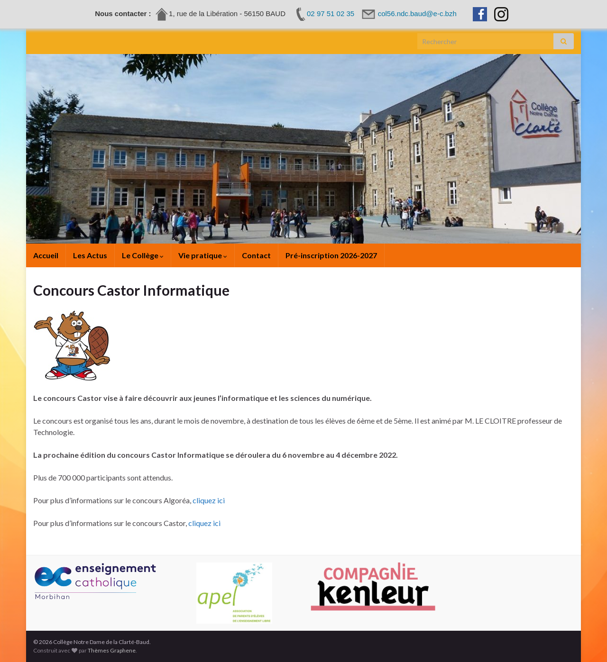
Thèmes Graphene (112, 650)
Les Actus (90, 255)
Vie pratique (202, 255)
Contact (256, 255)
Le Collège (143, 255)
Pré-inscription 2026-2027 (331, 255)
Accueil (45, 255)
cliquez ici (209, 500)
